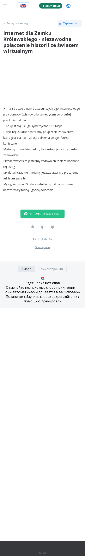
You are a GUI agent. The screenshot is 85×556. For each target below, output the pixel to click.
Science (47, 239)
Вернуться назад (15, 23)
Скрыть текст (69, 23)
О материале (42, 247)
